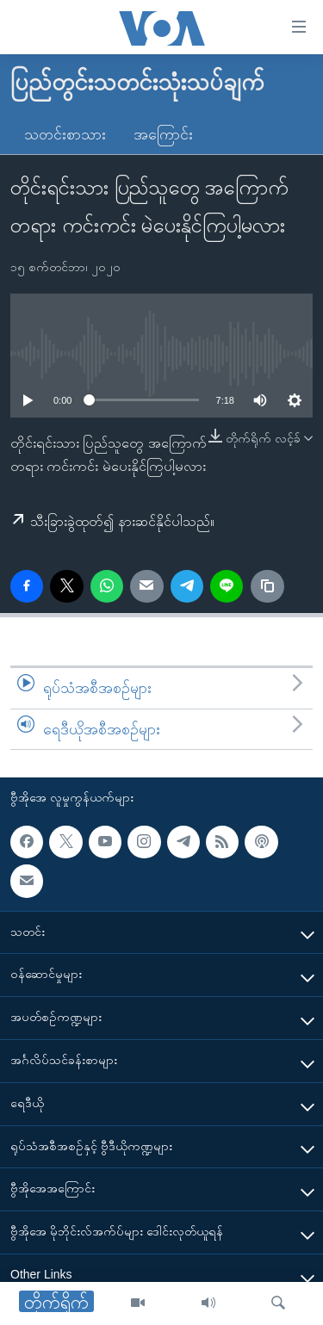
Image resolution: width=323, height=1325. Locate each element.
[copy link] (267, 586)
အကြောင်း (163, 134)
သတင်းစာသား (65, 134)
